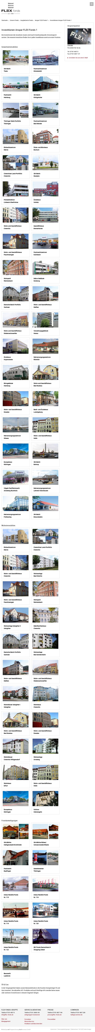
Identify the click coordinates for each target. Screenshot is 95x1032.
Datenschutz (74, 1029)
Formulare (27, 1019)
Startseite (5, 20)
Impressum (53, 1029)
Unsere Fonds (14, 20)
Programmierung (14, 1029)
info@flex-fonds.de (7, 1015)
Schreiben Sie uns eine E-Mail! (78, 58)
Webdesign (4, 1029)
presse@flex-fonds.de (54, 1015)
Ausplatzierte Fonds (26, 20)
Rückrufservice (29, 1021)
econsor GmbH (27, 1029)
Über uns (4, 1019)
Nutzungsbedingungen (64, 1029)
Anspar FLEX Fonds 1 (41, 20)
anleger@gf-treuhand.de (32, 1015)
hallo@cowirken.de (76, 1015)
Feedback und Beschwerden (33, 1024)
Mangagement (5, 1021)
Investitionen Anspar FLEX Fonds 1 (60, 20)
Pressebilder (51, 1019)
